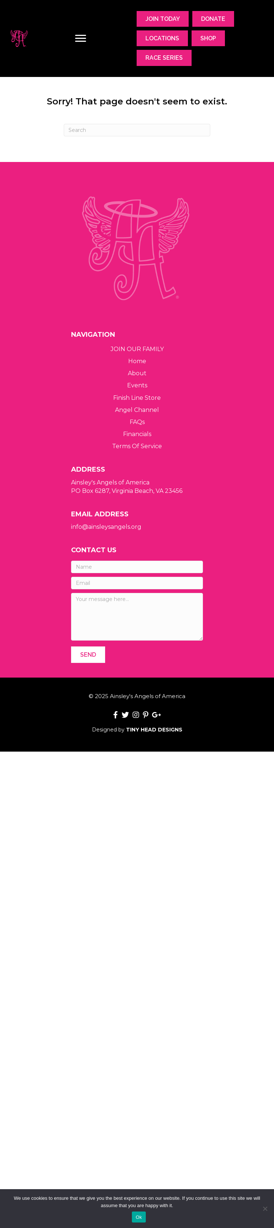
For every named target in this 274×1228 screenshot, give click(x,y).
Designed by (137, 729)
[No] (265, 1208)
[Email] (137, 583)
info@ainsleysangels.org (106, 526)
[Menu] (80, 38)
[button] (88, 654)
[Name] (137, 567)
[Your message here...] (137, 617)
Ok (139, 1217)
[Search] (137, 130)
